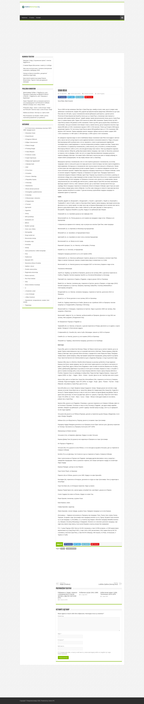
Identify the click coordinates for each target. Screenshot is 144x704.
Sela (26, 281)
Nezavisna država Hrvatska (33, 263)
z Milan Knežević (30, 297)
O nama (31, 17)
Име (59, 633)
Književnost (28, 257)
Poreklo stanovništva (75, 93)
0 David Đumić (29, 136)
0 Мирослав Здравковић (32, 161)
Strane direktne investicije (32, 284)
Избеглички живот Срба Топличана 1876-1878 (108, 593)
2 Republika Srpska (30, 179)
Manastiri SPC (29, 260)
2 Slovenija (28, 182)
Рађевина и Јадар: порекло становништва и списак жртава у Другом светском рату (67, 595)
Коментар (61, 616)
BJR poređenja (29, 216)
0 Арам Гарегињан (30, 158)
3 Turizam (28, 204)
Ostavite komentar (88, 93)
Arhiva (27, 213)
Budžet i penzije (29, 226)
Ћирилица (28, 305)
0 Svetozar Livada (30, 154)
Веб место (61, 646)
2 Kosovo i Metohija (30, 176)
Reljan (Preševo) (70, 583)
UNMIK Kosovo (71, 548)
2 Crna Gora (28, 170)
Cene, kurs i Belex (30, 229)
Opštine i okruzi (29, 266)
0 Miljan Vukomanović (31, 142)
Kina (26, 254)
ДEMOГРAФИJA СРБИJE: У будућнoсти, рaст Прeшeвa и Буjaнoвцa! (35, 96)
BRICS (27, 223)
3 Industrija (28, 195)
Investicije (28, 244)
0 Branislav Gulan (30, 133)
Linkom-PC (51, 701)
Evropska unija (29, 241)
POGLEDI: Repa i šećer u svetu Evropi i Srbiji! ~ (37, 107)
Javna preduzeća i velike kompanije (35, 250)
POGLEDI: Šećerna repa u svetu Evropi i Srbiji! (38, 109)
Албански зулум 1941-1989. (88, 592)
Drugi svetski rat (29, 235)
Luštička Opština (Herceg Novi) (107, 583)
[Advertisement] (86, 8)
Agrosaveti (28, 207)
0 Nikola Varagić (29, 145)
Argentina (28, 210)
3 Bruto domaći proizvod (32, 189)
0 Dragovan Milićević (31, 139)
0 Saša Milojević (29, 151)
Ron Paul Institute (30, 278)
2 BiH (26, 167)
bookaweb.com (29, 219)
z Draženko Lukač (30, 291)
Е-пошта (61, 640)
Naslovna (24, 17)
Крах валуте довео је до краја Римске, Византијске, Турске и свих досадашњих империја (35, 80)
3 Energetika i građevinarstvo (33, 192)
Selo (62, 548)
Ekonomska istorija (30, 238)
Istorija (27, 247)
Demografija (28, 232)
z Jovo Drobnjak (29, 294)
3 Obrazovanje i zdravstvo (32, 198)
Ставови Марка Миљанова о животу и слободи (37, 65)
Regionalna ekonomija (31, 272)
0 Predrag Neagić (30, 148)
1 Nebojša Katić (29, 164)
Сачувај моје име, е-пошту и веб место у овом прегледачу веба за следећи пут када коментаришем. (84, 653)
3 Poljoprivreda (29, 201)
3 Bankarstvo (29, 185)
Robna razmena (29, 275)
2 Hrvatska (28, 173)
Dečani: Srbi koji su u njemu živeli (39, 112)
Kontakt (38, 17)
